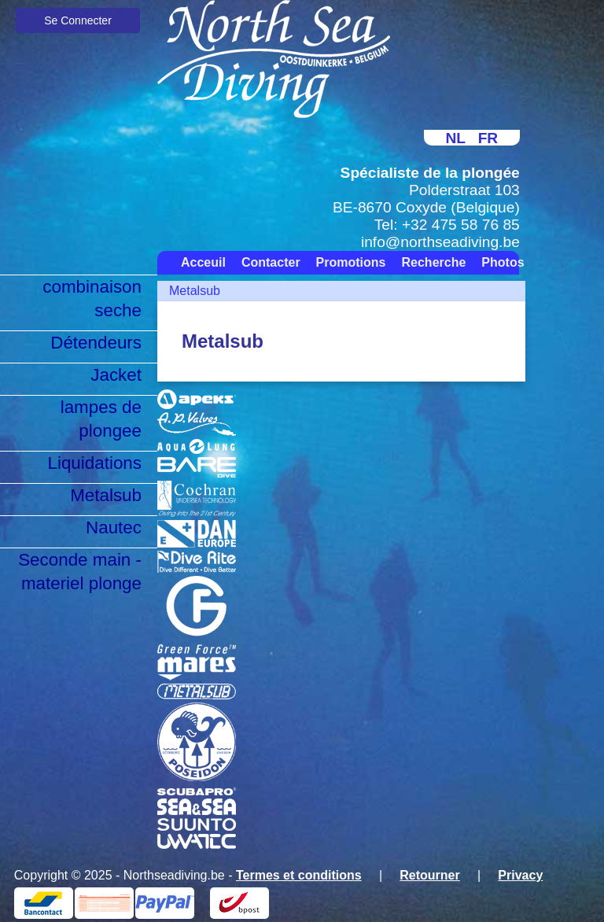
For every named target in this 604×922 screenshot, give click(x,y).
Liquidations (94, 463)
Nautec (114, 527)
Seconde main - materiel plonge (80, 571)
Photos (502, 262)
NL (455, 138)
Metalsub (106, 495)
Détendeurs (96, 342)
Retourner (429, 875)
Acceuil (203, 262)
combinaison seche (92, 298)
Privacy (520, 875)
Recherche (434, 262)
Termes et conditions (299, 875)
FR (488, 138)
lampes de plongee (101, 419)
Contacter (270, 262)
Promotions (351, 262)
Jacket (116, 375)
